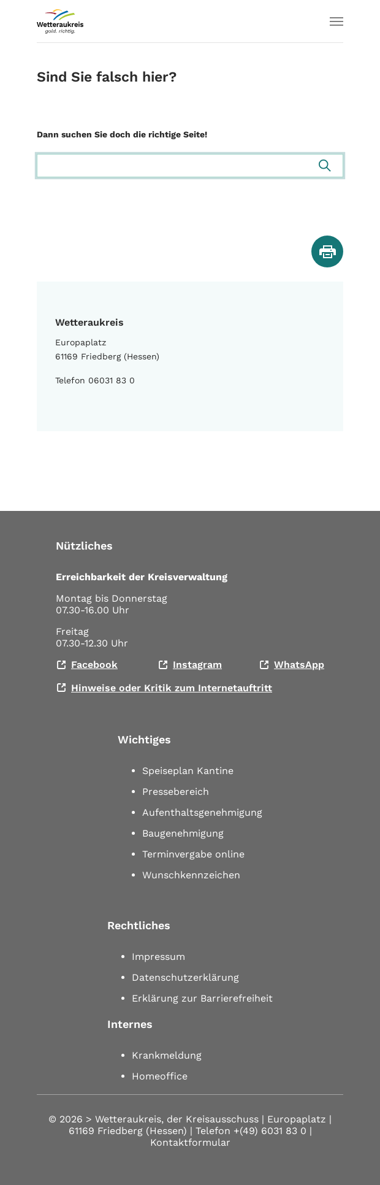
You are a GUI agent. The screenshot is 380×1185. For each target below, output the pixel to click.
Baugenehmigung (183, 833)
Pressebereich (175, 791)
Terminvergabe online (193, 854)
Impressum (158, 956)
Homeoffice (160, 1076)
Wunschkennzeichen (191, 875)
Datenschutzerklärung (185, 977)
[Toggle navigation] (336, 21)
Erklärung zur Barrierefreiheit (202, 998)
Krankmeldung (167, 1055)
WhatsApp (299, 664)
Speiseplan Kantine (188, 771)
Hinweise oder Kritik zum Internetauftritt (171, 688)
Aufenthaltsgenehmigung (202, 812)
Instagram (197, 664)
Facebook (94, 664)
